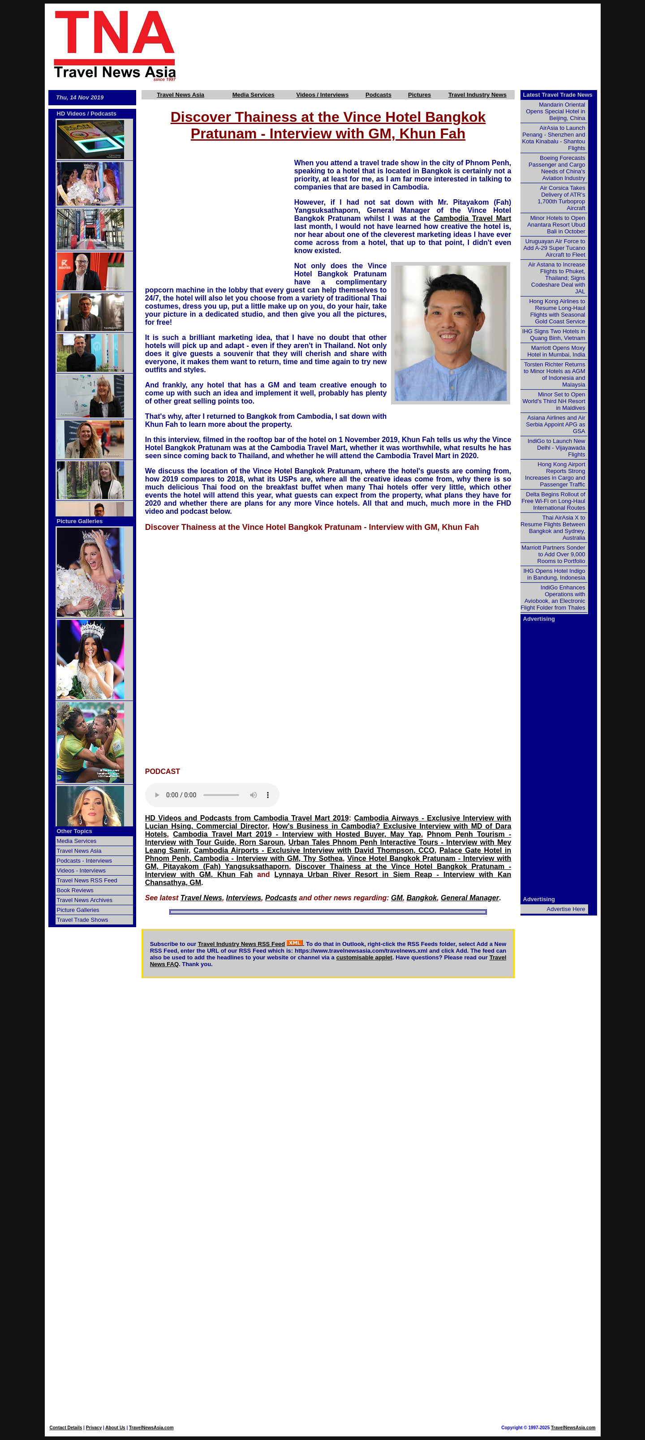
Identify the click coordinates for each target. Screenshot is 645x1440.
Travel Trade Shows (82, 919)
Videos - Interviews (81, 870)
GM (397, 898)
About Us (115, 1427)
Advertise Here (566, 909)
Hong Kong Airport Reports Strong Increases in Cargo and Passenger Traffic (555, 474)
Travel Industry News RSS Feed (241, 944)
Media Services (253, 94)
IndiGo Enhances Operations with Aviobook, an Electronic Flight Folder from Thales (552, 597)
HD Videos (71, 113)
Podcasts (378, 94)
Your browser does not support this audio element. (212, 795)
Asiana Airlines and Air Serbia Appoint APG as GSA (555, 424)
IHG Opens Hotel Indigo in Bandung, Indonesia (554, 574)
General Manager (470, 898)
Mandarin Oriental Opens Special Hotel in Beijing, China (555, 111)
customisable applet (364, 957)
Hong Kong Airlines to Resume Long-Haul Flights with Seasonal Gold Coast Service (557, 311)
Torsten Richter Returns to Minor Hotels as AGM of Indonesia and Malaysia (554, 374)
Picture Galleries (80, 521)
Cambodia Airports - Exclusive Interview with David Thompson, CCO (314, 850)
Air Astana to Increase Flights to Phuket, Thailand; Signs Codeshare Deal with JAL (556, 278)
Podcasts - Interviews (84, 860)
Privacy (94, 1427)
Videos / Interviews (323, 94)
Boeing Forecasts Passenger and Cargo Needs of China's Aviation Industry (557, 168)
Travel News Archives (85, 900)
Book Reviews (75, 890)
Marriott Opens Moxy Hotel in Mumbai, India (556, 351)
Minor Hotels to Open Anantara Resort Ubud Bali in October (556, 225)
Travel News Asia (180, 94)
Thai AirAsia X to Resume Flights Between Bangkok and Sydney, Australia (552, 527)
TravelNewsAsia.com (151, 1427)
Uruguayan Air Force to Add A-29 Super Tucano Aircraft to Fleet (554, 248)
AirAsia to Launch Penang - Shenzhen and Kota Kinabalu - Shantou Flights (553, 138)
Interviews (243, 898)
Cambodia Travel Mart (472, 218)
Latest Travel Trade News (558, 94)
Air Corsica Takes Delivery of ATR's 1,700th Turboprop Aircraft (561, 198)
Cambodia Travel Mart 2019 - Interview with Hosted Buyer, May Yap (297, 834)
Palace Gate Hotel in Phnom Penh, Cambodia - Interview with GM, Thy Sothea (328, 854)
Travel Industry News (477, 94)
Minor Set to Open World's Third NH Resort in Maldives (554, 401)
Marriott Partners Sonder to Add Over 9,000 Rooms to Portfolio (553, 554)
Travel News (201, 898)
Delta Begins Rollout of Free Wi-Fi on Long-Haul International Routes (553, 501)
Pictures (419, 94)
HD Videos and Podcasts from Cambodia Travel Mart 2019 (247, 818)
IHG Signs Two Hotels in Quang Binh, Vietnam (553, 334)
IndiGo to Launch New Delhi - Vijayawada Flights (556, 448)
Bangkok (422, 898)
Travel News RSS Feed (87, 880)
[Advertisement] (404, 45)
